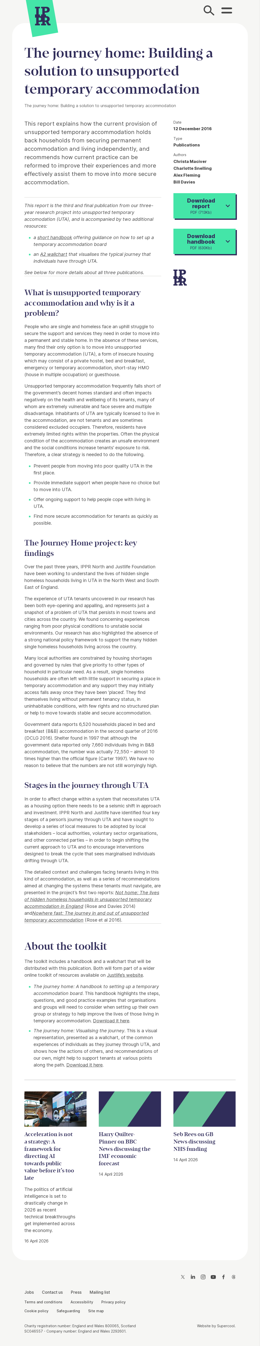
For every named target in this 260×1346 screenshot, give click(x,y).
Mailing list (100, 1292)
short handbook (54, 237)
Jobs (29, 1292)
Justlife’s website (125, 975)
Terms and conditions (43, 1302)
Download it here (111, 1021)
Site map (96, 1311)
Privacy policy (113, 1302)
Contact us (52, 1292)
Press (76, 1292)
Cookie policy (36, 1311)
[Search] (209, 11)
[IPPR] (43, 16)
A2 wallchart (53, 254)
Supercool (226, 1326)
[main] (130, 637)
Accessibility (82, 1302)
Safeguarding (68, 1311)
